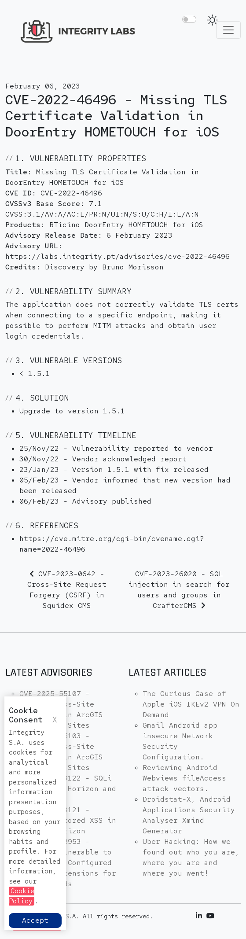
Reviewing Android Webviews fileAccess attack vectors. (184, 778)
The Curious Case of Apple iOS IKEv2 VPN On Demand (191, 704)
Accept (35, 920)
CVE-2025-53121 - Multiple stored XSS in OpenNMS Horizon (67, 820)
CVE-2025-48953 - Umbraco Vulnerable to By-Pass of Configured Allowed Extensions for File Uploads (67, 862)
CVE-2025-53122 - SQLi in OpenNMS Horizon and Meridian (67, 788)
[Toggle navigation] (228, 30)
